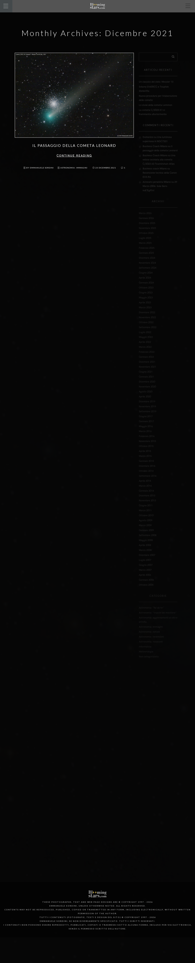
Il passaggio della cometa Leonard (74, 145)
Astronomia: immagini (73, 168)
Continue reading (74, 156)
